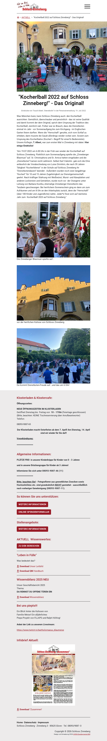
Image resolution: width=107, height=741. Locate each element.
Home (20, 722)
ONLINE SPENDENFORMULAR (34, 512)
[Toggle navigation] (86, 6)
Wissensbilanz (32, 597)
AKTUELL (26, 17)
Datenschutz (30, 722)
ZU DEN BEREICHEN (29, 546)
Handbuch (31, 571)
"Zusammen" (31, 709)
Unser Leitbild (31, 566)
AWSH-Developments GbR (81, 734)
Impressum (43, 722)
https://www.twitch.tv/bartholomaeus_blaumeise (40, 630)
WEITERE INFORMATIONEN (32, 504)
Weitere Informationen (32, 529)
